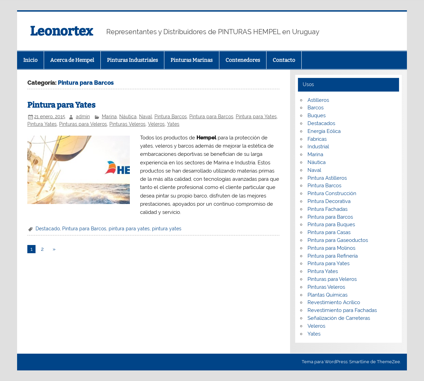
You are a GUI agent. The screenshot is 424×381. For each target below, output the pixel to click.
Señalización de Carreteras (338, 318)
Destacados (321, 123)
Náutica (128, 116)
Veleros (156, 124)
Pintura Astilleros (327, 178)
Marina (109, 116)
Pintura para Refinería (332, 256)
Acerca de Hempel (72, 60)
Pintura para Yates (61, 105)
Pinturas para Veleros (83, 124)
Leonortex (61, 31)
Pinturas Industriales (132, 60)
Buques (316, 115)
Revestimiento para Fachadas (342, 310)
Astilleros (318, 100)
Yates (173, 124)
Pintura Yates (42, 124)
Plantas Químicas (327, 295)
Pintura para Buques (331, 224)
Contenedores (242, 60)
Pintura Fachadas (327, 209)
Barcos (315, 108)
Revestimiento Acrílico (333, 302)
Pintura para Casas (329, 232)
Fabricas (317, 139)
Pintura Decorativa (329, 201)
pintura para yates (129, 228)
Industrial (318, 147)
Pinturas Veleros (127, 124)
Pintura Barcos (170, 116)
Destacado (48, 228)
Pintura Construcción (331, 193)
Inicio (30, 60)
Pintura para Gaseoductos (337, 240)
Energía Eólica (324, 131)
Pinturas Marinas (191, 60)
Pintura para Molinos (331, 248)
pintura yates (166, 228)
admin (83, 116)
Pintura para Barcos (211, 116)
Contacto (284, 60)
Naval (145, 116)
